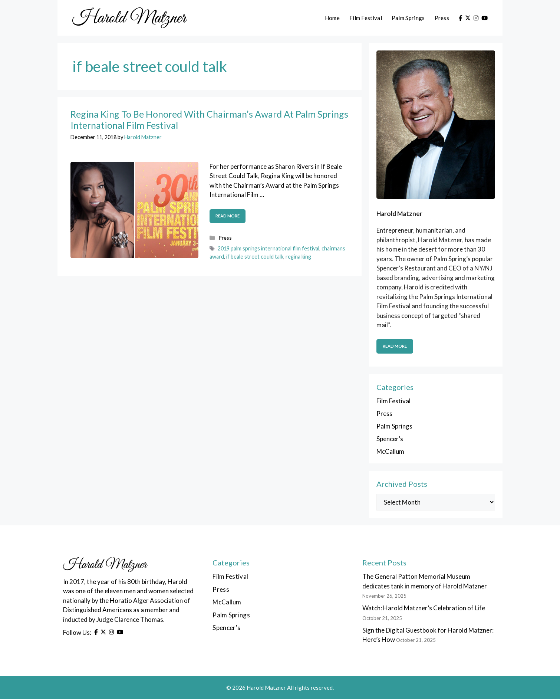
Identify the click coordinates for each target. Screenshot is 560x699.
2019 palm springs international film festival (268, 248)
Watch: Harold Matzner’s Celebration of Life (423, 608)
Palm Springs (408, 17)
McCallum (390, 451)
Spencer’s (389, 439)
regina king (298, 256)
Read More (395, 346)
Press (442, 17)
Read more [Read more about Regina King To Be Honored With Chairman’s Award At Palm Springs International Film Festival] (227, 215)
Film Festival (365, 17)
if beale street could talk (254, 256)
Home (332, 17)
